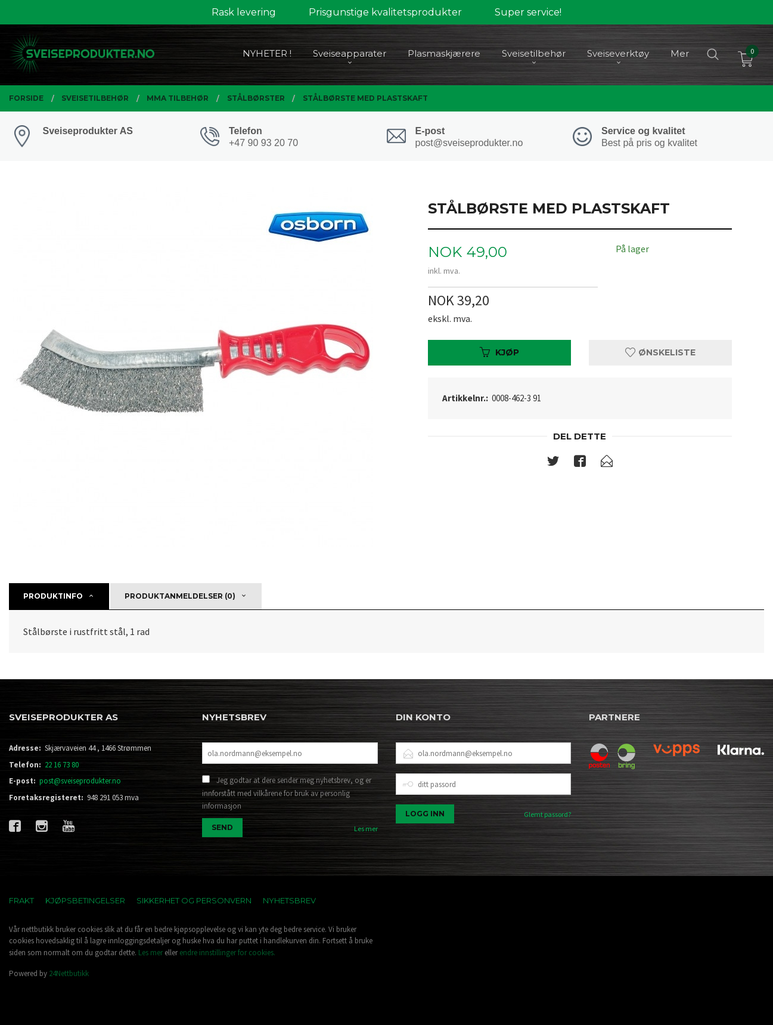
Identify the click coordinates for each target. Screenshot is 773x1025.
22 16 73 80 (62, 765)
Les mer (366, 828)
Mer (679, 54)
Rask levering (244, 12)
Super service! (528, 12)
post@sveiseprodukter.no (80, 781)
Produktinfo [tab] (53, 596)
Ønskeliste (660, 352)
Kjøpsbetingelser (85, 900)
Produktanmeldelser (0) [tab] (180, 596)
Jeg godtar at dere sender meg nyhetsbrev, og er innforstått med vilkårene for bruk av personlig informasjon (286, 793)
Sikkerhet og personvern (194, 900)
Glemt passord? (547, 814)
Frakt (21, 900)
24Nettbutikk (69, 973)
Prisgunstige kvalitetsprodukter (385, 12)
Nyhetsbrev (289, 900)
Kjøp (499, 352)
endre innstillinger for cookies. (227, 952)
